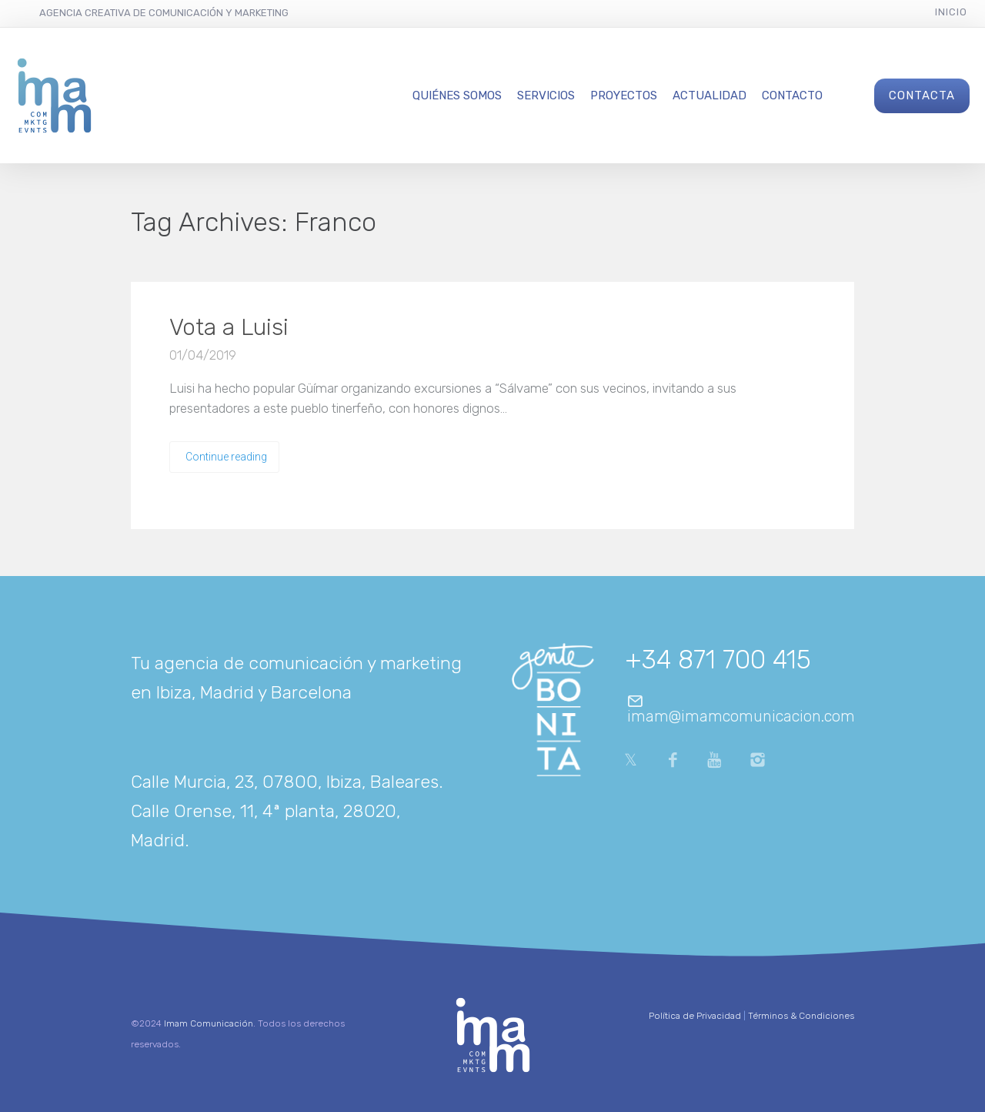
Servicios (546, 95)
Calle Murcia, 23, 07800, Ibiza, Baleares (285, 781)
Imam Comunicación (208, 1023)
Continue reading (226, 456)
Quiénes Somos (457, 95)
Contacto (792, 95)
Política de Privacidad (695, 1015)
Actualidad (709, 95)
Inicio (951, 12)
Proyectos (623, 95)
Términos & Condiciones (801, 1015)
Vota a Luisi (229, 327)
